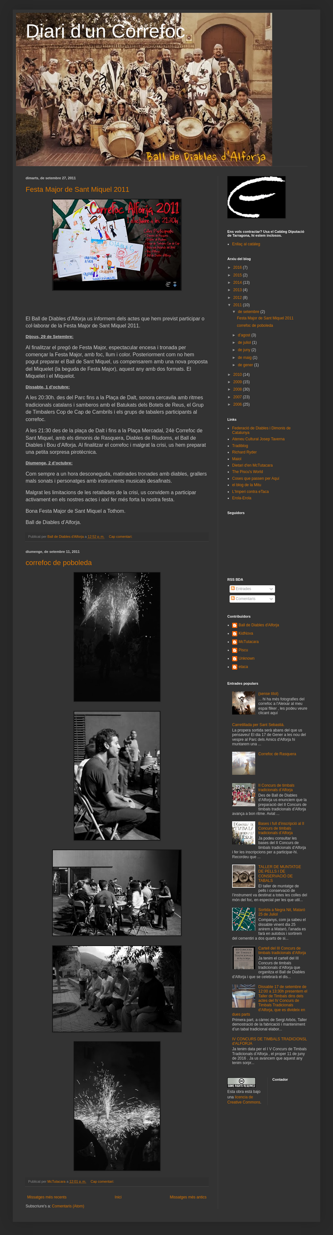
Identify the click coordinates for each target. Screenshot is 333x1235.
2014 (238, 282)
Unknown (247, 658)
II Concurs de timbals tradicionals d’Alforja (276, 787)
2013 (238, 290)
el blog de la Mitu (246, 485)
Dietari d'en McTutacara (252, 465)
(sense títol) (268, 693)
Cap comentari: (121, 536)
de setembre (249, 311)
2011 (238, 305)
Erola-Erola (241, 498)
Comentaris (243, 598)
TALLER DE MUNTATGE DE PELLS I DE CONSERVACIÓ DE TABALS (279, 874)
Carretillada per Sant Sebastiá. (258, 725)
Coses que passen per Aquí (255, 478)
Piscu (243, 650)
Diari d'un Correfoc (105, 31)
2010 (238, 374)
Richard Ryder (244, 452)
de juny (244, 350)
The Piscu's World (247, 471)
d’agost (244, 335)
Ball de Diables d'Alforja (259, 625)
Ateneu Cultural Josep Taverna (258, 439)
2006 (238, 404)
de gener (246, 365)
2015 (238, 275)
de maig (245, 357)
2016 (238, 267)
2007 (238, 397)
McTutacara (249, 641)
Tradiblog (240, 446)
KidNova (246, 633)
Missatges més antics (188, 1197)
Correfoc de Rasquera (277, 754)
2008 (238, 389)
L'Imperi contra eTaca (250, 491)
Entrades (241, 589)
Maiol (236, 459)
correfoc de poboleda (59, 563)
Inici (118, 1197)
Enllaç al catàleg (246, 244)
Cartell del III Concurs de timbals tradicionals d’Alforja (282, 950)
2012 (238, 297)
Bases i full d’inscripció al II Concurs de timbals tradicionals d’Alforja (281, 828)
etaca (243, 666)
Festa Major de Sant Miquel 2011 (77, 189)
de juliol (245, 342)
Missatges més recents (47, 1197)
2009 (238, 382)
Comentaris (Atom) (68, 1206)
